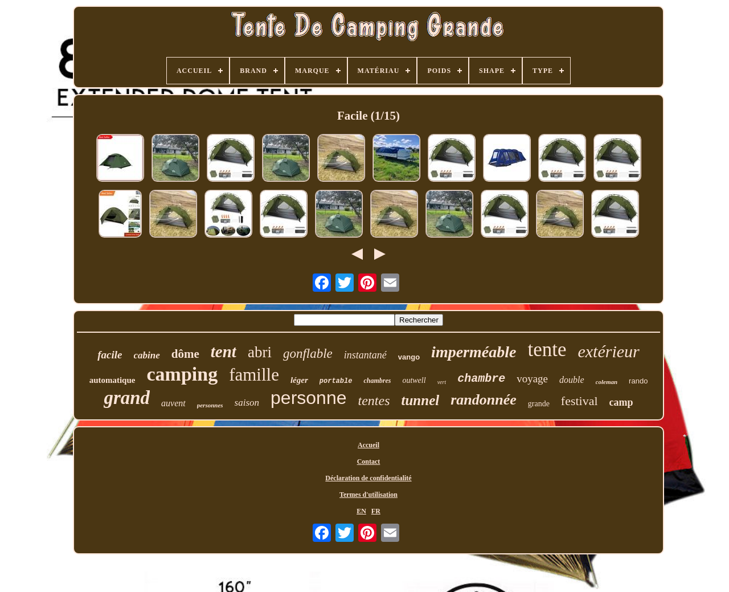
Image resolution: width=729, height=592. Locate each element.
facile (109, 355)
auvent (173, 403)
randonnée (483, 399)
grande (539, 403)
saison (247, 402)
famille (254, 375)
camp (621, 402)
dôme (185, 354)
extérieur (608, 351)
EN (361, 511)
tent (223, 351)
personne (308, 397)
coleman (607, 381)
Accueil (368, 445)
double (571, 380)
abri (260, 352)
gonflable (308, 353)
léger (299, 380)
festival (579, 401)
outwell (413, 380)
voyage (532, 379)
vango (409, 357)
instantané (365, 355)
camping (182, 374)
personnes (210, 405)
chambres (377, 381)
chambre (481, 378)
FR (375, 511)
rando (638, 381)
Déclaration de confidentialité (368, 478)
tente (546, 349)
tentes (374, 400)
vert (442, 382)
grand (127, 397)
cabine (147, 355)
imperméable (473, 352)
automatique (112, 380)
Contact (368, 462)
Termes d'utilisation (368, 495)
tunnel (420, 400)
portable (336, 381)
